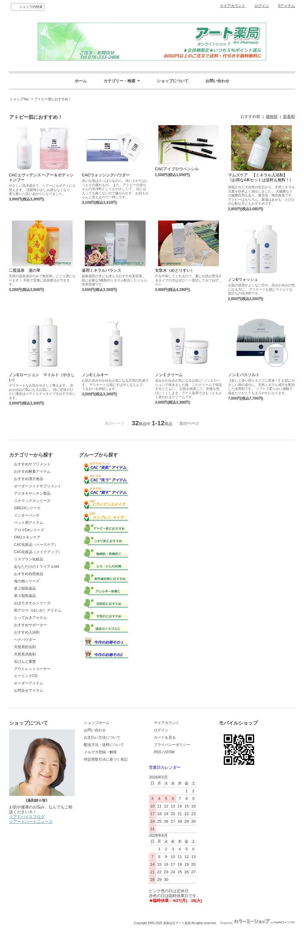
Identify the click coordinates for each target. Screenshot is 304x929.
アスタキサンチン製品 (32, 493)
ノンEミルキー (99, 375)
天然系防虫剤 (25, 647)
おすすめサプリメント (32, 464)
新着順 (289, 116)
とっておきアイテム (30, 618)
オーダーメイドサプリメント (37, 486)
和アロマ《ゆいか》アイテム (37, 610)
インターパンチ (27, 515)
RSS (157, 752)
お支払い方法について (102, 737)
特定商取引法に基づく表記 (106, 759)
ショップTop (19, 99)
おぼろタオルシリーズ (32, 603)
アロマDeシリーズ (29, 530)
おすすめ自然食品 (28, 574)
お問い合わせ (217, 81)
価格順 (272, 116)
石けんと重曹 (25, 661)
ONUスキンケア (27, 537)
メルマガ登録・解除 (100, 752)
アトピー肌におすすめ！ (53, 99)
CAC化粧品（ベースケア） (36, 544)
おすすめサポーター (30, 625)
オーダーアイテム (28, 683)
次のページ (189, 423)
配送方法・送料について (104, 745)
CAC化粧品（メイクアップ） (38, 552)
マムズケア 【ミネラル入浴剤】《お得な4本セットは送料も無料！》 (260, 178)
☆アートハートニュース (31, 821)
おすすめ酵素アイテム (32, 471)
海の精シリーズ (27, 581)
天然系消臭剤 (25, 654)
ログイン (261, 6)
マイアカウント (232, 6)
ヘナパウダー (25, 640)
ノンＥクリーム (169, 375)
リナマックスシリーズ (32, 501)
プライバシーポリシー (172, 745)
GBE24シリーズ (27, 508)
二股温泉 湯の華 (24, 270)
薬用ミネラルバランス (106, 270)
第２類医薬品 (25, 588)
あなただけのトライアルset (36, 566)
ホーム (81, 81)
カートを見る (165, 737)
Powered (257, 923)
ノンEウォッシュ (243, 279)
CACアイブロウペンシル (177, 169)
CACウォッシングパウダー (110, 175)
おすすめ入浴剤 (27, 632)
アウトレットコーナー (32, 669)
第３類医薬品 (25, 596)
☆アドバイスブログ (27, 816)
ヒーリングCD (25, 676)
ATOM (169, 752)
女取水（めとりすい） (175, 270)
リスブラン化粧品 (28, 559)
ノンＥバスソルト (244, 375)
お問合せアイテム (28, 690)
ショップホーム (96, 723)
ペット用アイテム (28, 523)
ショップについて (172, 81)
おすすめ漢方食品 (28, 479)
